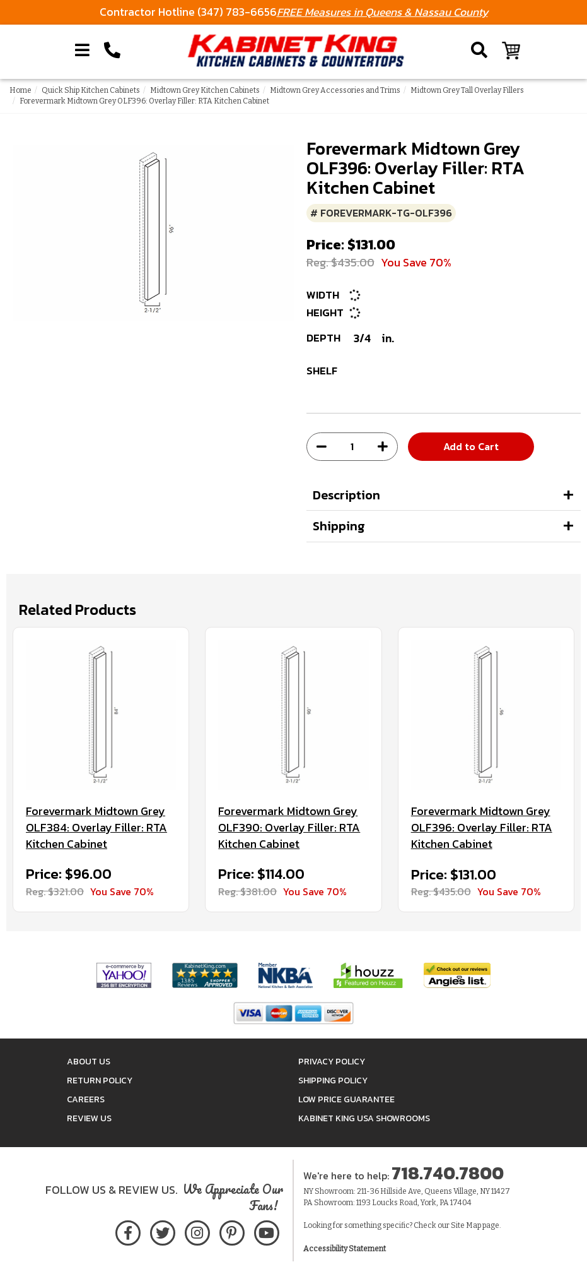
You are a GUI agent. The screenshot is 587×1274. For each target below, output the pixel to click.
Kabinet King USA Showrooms (364, 1118)
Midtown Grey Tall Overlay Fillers (467, 90)
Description (346, 494)
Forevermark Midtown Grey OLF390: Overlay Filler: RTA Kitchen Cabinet (289, 827)
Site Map (466, 1225)
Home (20, 90)
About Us (88, 1061)
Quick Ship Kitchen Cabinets (91, 90)
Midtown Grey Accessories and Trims (335, 90)
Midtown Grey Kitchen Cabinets (205, 90)
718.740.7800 (448, 1173)
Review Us (89, 1118)
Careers (86, 1099)
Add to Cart (471, 446)
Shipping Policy (333, 1080)
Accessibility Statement (344, 1248)
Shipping (339, 525)
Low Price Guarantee (346, 1099)
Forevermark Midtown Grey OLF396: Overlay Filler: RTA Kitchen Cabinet (481, 827)
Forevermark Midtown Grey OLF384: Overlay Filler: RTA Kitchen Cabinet (96, 827)
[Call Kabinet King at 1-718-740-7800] (112, 50)
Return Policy (99, 1080)
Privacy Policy (331, 1061)
